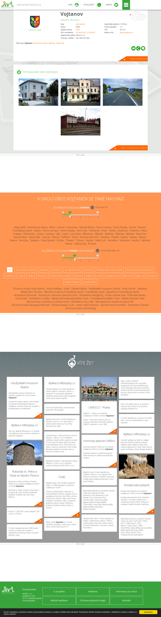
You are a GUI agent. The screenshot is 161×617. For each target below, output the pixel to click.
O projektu (59, 591)
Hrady (20, 275)
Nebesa (130, 233)
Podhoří (65, 237)
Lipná (65, 233)
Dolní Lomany (103, 227)
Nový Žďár (34, 237)
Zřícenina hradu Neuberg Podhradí (30, 305)
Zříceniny (41, 275)
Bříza (52, 227)
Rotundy (77, 275)
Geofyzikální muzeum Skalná (104, 288)
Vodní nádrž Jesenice (87, 305)
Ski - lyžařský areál (72, 269)
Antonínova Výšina (40, 43)
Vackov (89, 240)
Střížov (60, 240)
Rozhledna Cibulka (138, 305)
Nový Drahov (20, 237)
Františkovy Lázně (22, 230)
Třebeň (70, 240)
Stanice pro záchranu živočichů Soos (57, 295)
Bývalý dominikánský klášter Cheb (70, 298)
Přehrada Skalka (136, 295)
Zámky (30, 275)
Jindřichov (123, 230)
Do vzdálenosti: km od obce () (68, 250)
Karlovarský (80, 24)
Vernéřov (113, 240)
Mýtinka (52, 43)
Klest (144, 230)
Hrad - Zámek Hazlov (75, 288)
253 (121, 27)
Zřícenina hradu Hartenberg (80, 308)
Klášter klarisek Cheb (133, 298)
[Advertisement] (80, 174)
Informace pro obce (126, 591)
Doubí (132, 227)
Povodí (115, 237)
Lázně (99, 275)
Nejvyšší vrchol (112, 275)
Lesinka (50, 233)
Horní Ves (82, 230)
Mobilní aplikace (59, 600)
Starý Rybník (48, 240)
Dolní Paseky (120, 227)
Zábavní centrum (72, 282)
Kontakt (126, 600)
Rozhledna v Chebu (39, 298)
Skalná (142, 237)
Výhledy (145, 240)
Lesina (40, 233)
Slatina (13, 240)
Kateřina (134, 230)
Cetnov (61, 227)
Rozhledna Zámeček (25, 295)
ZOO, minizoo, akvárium (26, 269)
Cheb (78, 29)
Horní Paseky (67, 230)
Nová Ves (141, 233)
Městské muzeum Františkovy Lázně (63, 291)
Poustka (105, 237)
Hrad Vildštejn (54, 288)
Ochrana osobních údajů (92, 600)
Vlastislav (125, 240)
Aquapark (44, 269)
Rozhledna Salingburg (91, 295)
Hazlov (37, 230)
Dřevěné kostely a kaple (60, 275)
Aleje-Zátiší (20, 227)
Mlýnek (99, 233)
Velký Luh (100, 240)
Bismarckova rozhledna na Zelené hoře (48, 301)
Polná (75, 237)
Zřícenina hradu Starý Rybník (29, 288)
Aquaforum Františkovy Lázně (123, 291)
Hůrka (112, 230)
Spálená (34, 240)
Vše (9, 269)
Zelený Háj (60, 43)
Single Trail (139, 275)
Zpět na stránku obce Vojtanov (134, 147)
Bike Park (127, 275)
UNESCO (56, 269)
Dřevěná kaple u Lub (63, 305)
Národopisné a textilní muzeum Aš (114, 301)
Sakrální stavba (89, 282)
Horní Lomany (50, 230)
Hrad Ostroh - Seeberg (134, 288)
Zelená (68, 243)
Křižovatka (29, 233)
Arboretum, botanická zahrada (140, 269)
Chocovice (72, 227)
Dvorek (142, 227)
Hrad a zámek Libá (115, 295)
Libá (58, 233)
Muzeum (152, 275)
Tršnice (80, 240)
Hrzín (104, 230)
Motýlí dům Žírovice (31, 291)
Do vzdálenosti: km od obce (71, 207)
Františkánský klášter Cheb (105, 298)
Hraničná (94, 230)
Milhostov (88, 233)
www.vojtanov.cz (126, 32)
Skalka (124, 237)
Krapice (17, 233)
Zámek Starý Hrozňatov (113, 305)
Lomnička (75, 233)
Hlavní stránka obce (138, 58)
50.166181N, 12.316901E (85, 32)
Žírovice (92, 243)
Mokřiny (109, 233)
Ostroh (46, 237)
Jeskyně (89, 275)
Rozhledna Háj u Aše (82, 301)
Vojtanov (71, 13)
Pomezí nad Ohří (89, 237)
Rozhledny (9, 275)
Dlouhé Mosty (86, 227)
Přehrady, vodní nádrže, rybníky (109, 269)
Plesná (55, 237)
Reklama (92, 591)
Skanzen (88, 269)
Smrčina (23, 240)
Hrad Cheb (21, 298)
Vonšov (135, 240)
